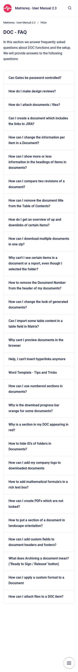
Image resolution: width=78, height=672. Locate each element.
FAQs (44, 22)
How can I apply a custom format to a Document (36, 580)
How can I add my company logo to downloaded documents (35, 465)
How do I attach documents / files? (34, 105)
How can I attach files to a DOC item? (36, 597)
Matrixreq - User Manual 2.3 (36, 8)
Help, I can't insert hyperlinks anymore (37, 359)
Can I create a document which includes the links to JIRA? (38, 121)
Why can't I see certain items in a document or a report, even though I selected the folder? (35, 263)
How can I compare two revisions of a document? (37, 184)
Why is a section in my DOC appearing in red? (38, 427)
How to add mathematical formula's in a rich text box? (38, 484)
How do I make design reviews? (32, 91)
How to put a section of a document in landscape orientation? (37, 523)
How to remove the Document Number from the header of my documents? (37, 285)
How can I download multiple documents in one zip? (39, 241)
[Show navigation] (69, 663)
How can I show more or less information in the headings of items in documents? (37, 162)
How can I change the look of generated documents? (38, 304)
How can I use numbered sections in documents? (36, 389)
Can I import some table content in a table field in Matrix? (36, 323)
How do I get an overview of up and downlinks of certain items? (35, 222)
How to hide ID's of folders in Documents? (30, 446)
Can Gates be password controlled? (35, 78)
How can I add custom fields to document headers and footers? (32, 542)
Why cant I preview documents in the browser (36, 343)
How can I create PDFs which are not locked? (36, 503)
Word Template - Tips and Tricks (33, 373)
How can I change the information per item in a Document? (37, 140)
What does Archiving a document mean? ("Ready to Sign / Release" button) (39, 561)
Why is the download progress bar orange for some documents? (34, 408)
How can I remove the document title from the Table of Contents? (36, 203)
